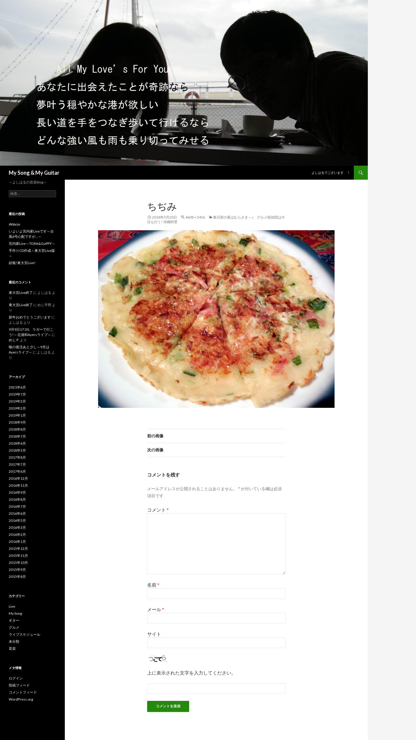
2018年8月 (17, 429)
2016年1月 (17, 541)
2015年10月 (18, 562)
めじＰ (14, 340)
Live (12, 606)
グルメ (14, 627)
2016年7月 (17, 506)
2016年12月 (18, 478)
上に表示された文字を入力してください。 (191, 672)
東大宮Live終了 (21, 292)
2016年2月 (17, 534)
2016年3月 (17, 527)
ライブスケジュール (24, 634)
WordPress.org (21, 699)
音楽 (12, 648)
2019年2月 (17, 408)
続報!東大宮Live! (22, 263)
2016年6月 (17, 513)
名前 (153, 585)
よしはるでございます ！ (330, 172)
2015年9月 (17, 569)
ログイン (16, 678)
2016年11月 (18, 485)
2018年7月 (17, 436)
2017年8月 (17, 457)
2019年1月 (17, 415)
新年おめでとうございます (30, 317)
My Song (15, 613)
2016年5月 (17, 520)
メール (155, 609)
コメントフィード (23, 692)
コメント (158, 509)
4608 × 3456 (195, 217)
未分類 (14, 641)
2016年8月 (17, 499)
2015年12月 (18, 548)
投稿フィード (19, 685)
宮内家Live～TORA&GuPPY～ (32, 243)
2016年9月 (17, 492)
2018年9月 (17, 422)
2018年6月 (17, 443)
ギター (14, 620)
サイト (154, 634)
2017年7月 (17, 464)
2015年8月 (17, 576)
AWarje (14, 224)
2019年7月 (17, 394)
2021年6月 (17, 387)
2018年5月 (17, 450)
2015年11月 (18, 555)
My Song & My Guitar (34, 172)
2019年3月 (17, 401)
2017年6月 (17, 471)
